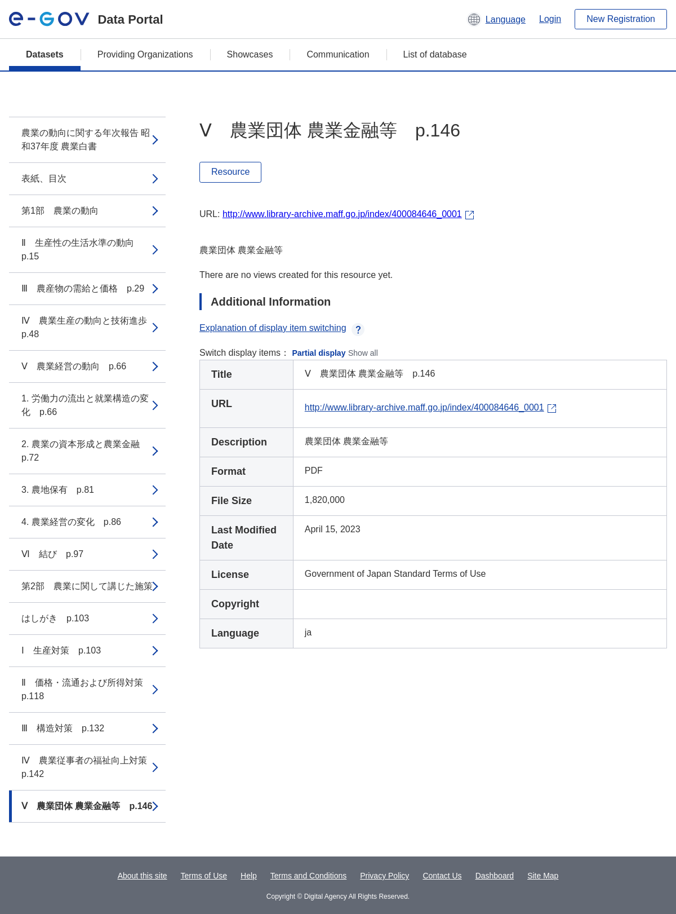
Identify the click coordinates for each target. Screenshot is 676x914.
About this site (142, 875)
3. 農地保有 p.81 (57, 489)
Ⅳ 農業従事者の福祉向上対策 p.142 (88, 767)
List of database (435, 54)
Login (550, 19)
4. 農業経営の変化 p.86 (71, 522)
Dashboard (494, 875)
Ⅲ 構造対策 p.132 (62, 728)
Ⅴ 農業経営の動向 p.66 (73, 366)
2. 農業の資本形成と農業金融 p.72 (85, 450)
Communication (337, 54)
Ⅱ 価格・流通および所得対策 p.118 (86, 689)
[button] (496, 19)
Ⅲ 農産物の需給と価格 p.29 (82, 288)
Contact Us (441, 875)
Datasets (45, 54)
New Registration (620, 19)
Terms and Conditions (308, 875)
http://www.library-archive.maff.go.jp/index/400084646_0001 (342, 214)
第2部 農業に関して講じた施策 (87, 586)
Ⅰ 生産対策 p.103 (61, 650)
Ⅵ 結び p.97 (52, 554)
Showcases (250, 54)
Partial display (319, 352)
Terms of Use (204, 875)
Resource (230, 171)
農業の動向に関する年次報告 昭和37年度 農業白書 (85, 139)
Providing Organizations (145, 54)
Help (249, 875)
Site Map (542, 875)
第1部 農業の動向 (60, 210)
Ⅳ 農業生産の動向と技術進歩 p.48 (88, 327)
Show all (363, 352)
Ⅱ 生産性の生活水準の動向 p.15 (82, 249)
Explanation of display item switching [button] (281, 328)
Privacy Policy (384, 875)
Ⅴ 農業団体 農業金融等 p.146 (86, 806)
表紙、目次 (43, 178)
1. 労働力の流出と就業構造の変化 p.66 (85, 405)
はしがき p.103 (55, 618)
